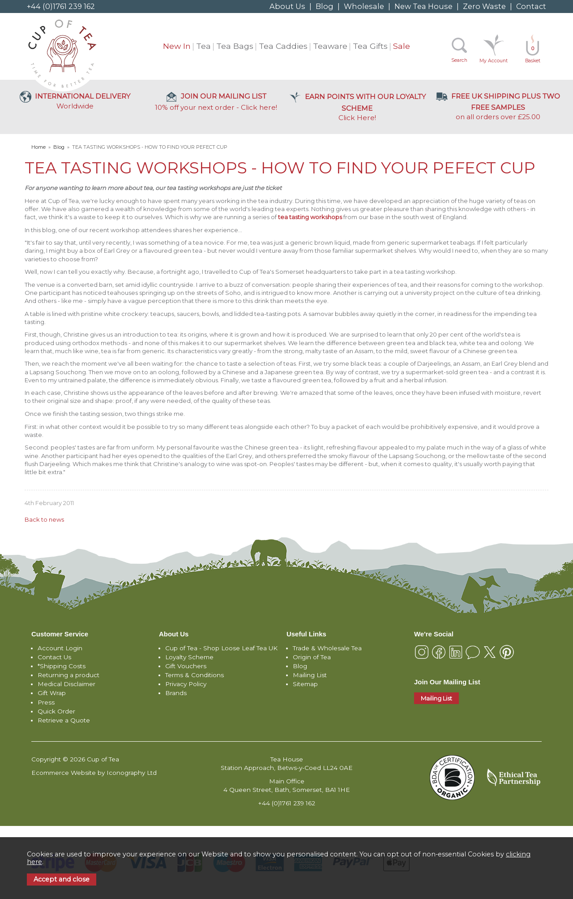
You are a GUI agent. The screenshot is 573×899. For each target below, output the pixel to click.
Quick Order (56, 711)
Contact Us (54, 657)
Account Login (60, 648)
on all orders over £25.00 (498, 106)
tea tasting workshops (310, 216)
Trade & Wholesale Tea (327, 648)
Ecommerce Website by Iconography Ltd (94, 772)
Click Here (357, 107)
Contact (531, 6)
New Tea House (423, 6)
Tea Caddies (283, 46)
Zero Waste (484, 6)
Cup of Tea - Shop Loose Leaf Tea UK (221, 648)
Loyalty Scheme (189, 657)
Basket (532, 54)
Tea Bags (234, 46)
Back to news (44, 519)
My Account (493, 61)
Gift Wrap (52, 692)
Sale (401, 46)
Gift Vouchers (185, 666)
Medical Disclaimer (66, 683)
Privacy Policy (185, 683)
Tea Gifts (370, 46)
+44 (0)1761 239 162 (61, 6)
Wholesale (364, 6)
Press (46, 702)
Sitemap (305, 683)
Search (459, 60)
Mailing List (310, 675)
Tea (203, 46)
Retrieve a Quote (64, 720)
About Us (287, 6)
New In (177, 46)
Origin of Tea (312, 657)
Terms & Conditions (194, 675)
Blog (325, 6)
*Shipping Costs (62, 666)
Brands (176, 692)
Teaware (330, 46)
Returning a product (68, 675)
